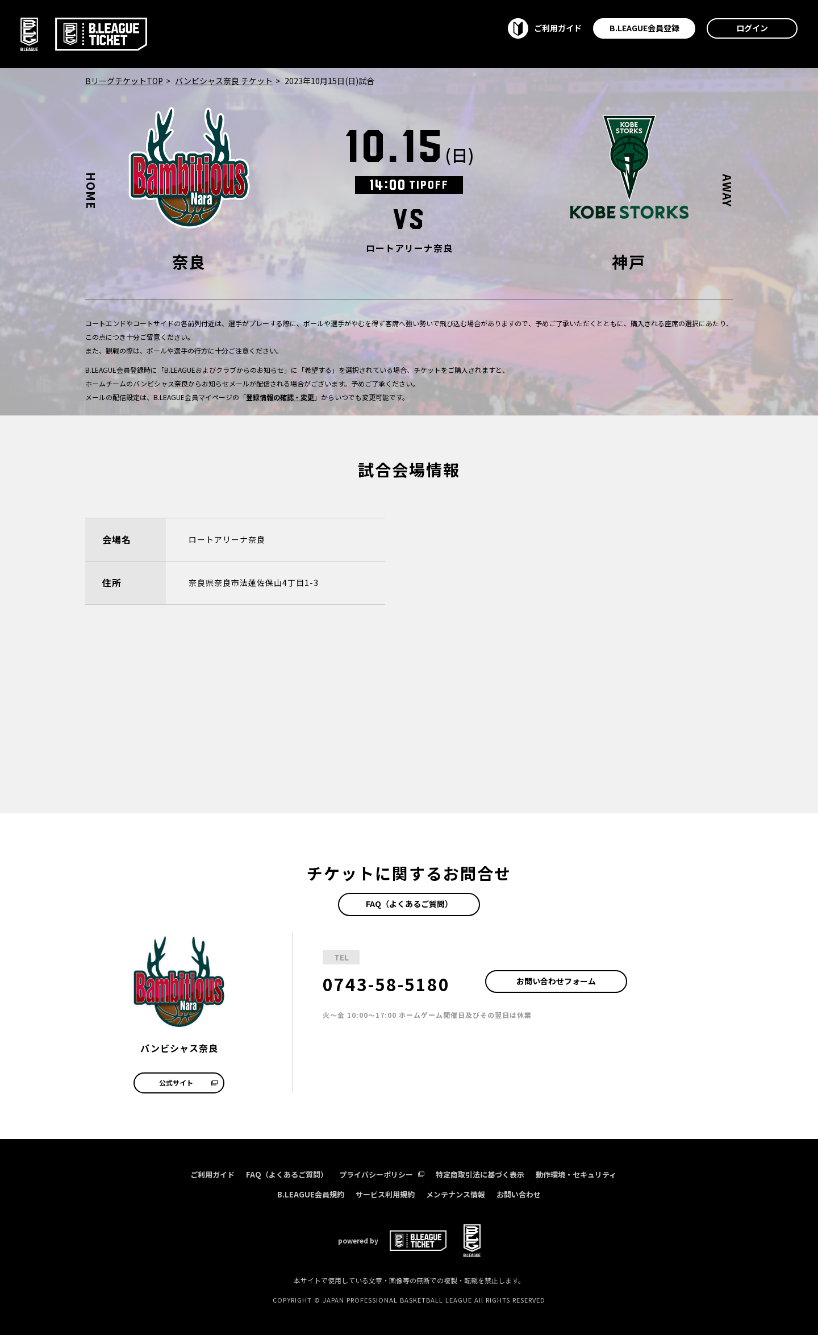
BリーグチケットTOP (124, 80)
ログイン (752, 28)
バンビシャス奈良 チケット (224, 80)
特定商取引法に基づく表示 (480, 1174)
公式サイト (188, 1082)
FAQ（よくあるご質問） (409, 903)
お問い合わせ (518, 1194)
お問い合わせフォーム (556, 981)
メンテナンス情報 (455, 1194)
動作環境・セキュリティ (576, 1174)
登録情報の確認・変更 (280, 397)
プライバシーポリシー (381, 1174)
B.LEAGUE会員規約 (310, 1194)
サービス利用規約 (385, 1194)
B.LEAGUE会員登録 (644, 28)
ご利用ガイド (212, 1174)
